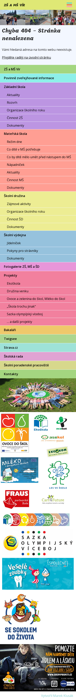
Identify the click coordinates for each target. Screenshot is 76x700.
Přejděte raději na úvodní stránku (26, 57)
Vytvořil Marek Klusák (57, 696)
